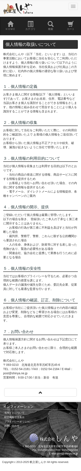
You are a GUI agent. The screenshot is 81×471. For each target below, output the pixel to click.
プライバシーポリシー (17, 421)
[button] (40, 392)
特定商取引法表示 (14, 417)
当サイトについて (14, 412)
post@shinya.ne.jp (67, 453)
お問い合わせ (11, 425)
